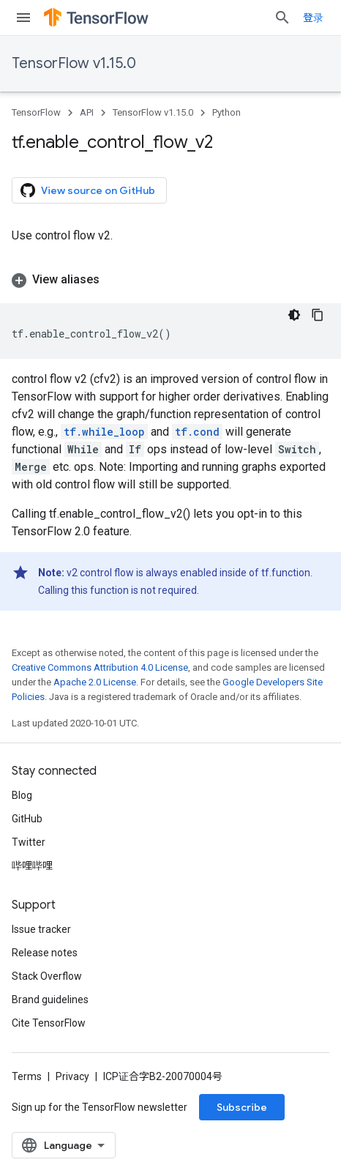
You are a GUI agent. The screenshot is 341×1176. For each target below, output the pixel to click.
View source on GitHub (87, 190)
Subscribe (242, 1107)
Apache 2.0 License (94, 682)
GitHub (27, 819)
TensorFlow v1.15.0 (74, 63)
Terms (27, 1076)
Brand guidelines (50, 999)
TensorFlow (36, 112)
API (87, 112)
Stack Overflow (47, 976)
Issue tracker (41, 929)
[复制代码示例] (317, 315)
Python (226, 112)
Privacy (72, 1076)
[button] (170, 280)
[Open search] (282, 17)
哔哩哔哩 (32, 865)
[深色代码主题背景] (294, 315)
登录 (313, 17)
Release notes (45, 953)
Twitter (28, 842)
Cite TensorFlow (49, 1023)
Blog (22, 795)
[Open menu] (23, 17)
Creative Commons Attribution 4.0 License (100, 667)
